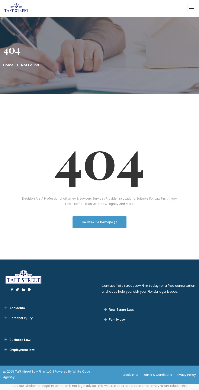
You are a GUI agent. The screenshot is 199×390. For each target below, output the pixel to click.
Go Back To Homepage (99, 222)
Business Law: (20, 340)
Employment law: (22, 350)
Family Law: (117, 320)
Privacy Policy (186, 375)
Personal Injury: (21, 318)
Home (8, 65)
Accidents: (17, 308)
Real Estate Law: (121, 310)
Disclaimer (130, 375)
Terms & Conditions (157, 375)
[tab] (49, 308)
